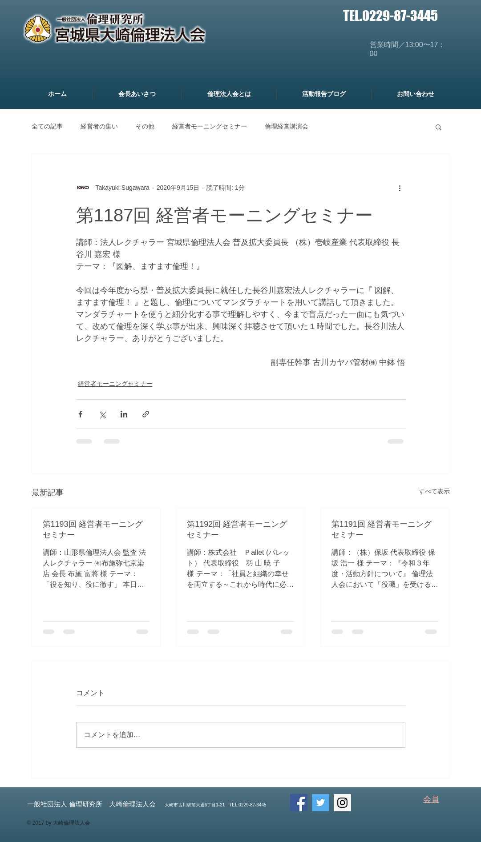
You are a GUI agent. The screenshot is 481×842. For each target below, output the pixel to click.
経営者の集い (99, 126)
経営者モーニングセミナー (209, 126)
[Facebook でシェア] (80, 414)
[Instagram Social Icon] (342, 802)
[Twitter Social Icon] (320, 802)
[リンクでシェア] (145, 414)
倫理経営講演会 (286, 126)
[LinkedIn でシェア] (124, 414)
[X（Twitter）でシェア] (102, 414)
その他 (145, 126)
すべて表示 (434, 491)
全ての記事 (47, 126)
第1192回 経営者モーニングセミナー (237, 529)
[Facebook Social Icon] (298, 802)
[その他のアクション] (400, 187)
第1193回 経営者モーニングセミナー (93, 529)
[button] (438, 126)
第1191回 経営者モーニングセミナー (381, 529)
